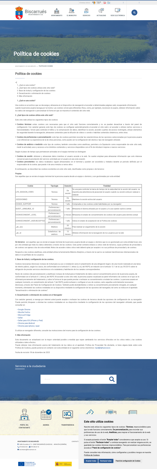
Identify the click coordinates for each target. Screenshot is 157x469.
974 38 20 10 (34, 447)
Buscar (134, 13)
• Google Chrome (22, 309)
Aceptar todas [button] (91, 461)
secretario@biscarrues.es (26, 449)
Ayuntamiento (56, 12)
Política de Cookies (92, 455)
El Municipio (72, 12)
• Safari (19, 318)
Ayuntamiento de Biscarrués (25, 66)
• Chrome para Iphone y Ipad (27, 326)
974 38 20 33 (22, 447)
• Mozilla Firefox (22, 312)
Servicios (86, 12)
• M (17, 315)
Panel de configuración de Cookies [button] (128, 461)
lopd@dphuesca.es (102, 348)
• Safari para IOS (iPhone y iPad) (29, 320)
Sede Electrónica (118, 12)
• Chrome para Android (25, 323)
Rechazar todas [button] (106, 461)
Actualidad (101, 12)
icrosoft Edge (25, 315)
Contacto (75, 441)
